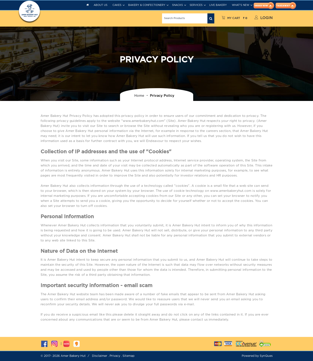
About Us (100, 5)
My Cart (234, 18)
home (139, 95)
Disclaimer (99, 356)
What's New (240, 5)
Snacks (177, 5)
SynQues (266, 356)
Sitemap (128, 356)
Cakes (116, 5)
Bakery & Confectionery (146, 5)
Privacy (115, 356)
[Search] (184, 18)
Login (263, 17)
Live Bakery (218, 5)
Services (196, 5)
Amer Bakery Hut (73, 356)
